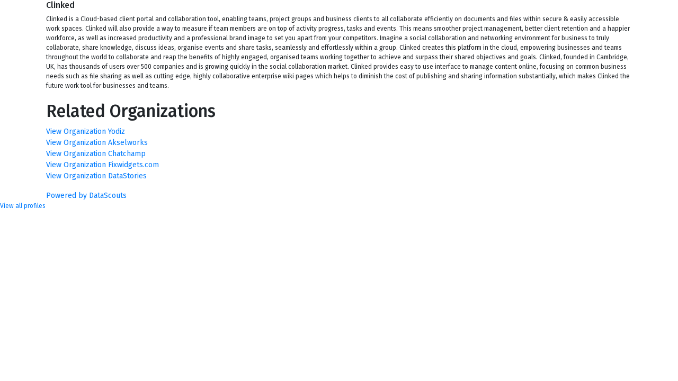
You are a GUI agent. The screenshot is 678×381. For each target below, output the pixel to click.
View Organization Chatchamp (96, 153)
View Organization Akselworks (97, 142)
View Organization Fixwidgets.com (102, 164)
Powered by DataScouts (86, 195)
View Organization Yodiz (85, 131)
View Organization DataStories (96, 175)
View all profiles (23, 206)
